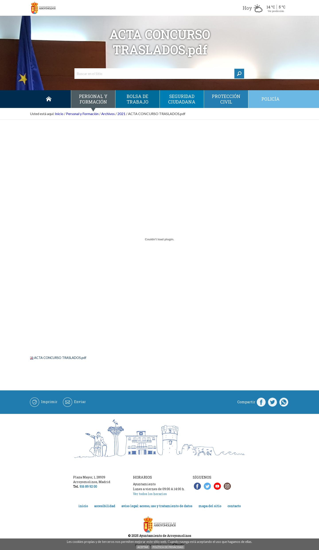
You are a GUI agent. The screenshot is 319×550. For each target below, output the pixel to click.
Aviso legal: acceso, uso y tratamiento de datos (156, 506)
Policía (270, 99)
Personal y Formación (93, 99)
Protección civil (226, 99)
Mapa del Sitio (209, 506)
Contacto (234, 506)
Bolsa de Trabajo (137, 99)
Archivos (108, 114)
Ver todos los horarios (150, 494)
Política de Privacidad (168, 547)
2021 (121, 114)
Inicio (49, 99)
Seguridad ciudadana (181, 99)
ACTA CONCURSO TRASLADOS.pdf (60, 358)
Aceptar (143, 547)
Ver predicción (276, 11)
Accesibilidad (104, 506)
